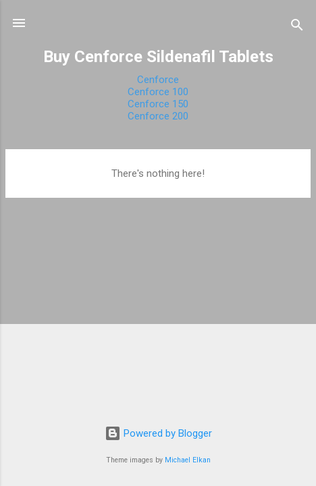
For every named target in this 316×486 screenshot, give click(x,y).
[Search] (297, 27)
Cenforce (158, 80)
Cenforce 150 (158, 104)
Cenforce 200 (158, 116)
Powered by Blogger (158, 433)
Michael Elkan (188, 460)
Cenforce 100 (158, 92)
